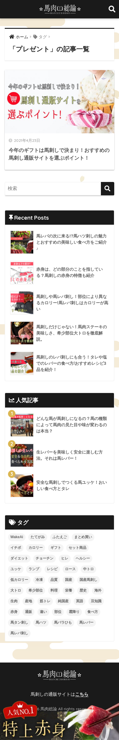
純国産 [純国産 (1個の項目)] (63, 601)
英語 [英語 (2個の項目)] (79, 601)
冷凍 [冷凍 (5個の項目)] (39, 580)
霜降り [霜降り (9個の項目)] (74, 612)
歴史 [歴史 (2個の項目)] (83, 590)
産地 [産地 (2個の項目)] (28, 601)
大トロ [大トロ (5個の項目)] (15, 590)
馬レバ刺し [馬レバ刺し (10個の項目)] (19, 633)
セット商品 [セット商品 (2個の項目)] (77, 548)
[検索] (107, 188)
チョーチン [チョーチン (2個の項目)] (44, 558)
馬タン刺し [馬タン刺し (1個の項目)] (19, 622)
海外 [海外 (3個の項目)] (97, 590)
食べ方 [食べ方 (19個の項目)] (92, 612)
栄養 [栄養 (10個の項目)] (68, 590)
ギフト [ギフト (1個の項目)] (55, 548)
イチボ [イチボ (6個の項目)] (15, 548)
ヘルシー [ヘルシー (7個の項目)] (83, 558)
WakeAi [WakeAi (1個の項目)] (16, 537)
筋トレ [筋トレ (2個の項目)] (45, 601)
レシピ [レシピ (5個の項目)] (52, 569)
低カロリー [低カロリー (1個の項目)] (19, 580)
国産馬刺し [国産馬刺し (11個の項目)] (88, 580)
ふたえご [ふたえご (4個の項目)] (60, 537)
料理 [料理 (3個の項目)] (54, 590)
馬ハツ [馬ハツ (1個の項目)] (41, 622)
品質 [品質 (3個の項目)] (54, 580)
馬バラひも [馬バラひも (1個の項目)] (63, 622)
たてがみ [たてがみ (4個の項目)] (38, 537)
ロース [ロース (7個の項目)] (70, 569)
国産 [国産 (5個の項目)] (68, 580)
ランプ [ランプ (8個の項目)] (33, 569)
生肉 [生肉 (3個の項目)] (14, 601)
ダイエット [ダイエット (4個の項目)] (19, 558)
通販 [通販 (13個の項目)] (28, 612)
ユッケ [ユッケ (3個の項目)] (15, 569)
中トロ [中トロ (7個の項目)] (88, 569)
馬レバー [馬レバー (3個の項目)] (86, 622)
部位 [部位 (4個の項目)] (57, 612)
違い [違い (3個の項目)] (43, 612)
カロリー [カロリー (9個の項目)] (35, 548)
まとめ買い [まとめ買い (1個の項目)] (83, 537)
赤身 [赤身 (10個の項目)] (14, 612)
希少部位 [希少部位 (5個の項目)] (35, 590)
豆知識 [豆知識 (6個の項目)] (96, 601)
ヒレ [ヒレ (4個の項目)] (64, 558)
